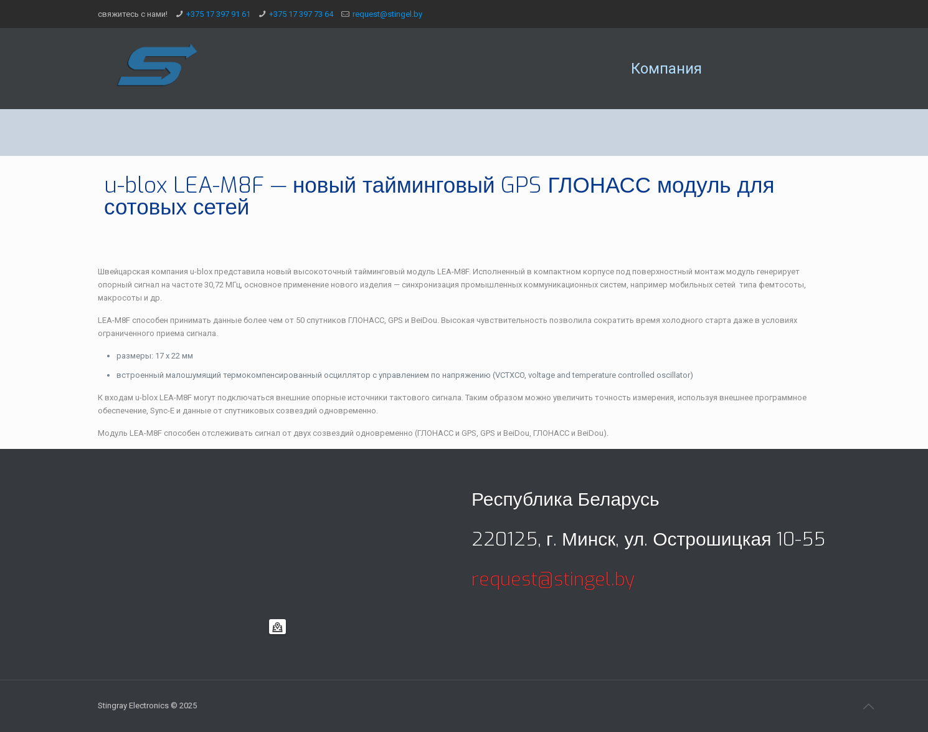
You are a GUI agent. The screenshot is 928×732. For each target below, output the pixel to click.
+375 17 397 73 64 (301, 14)
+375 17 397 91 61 (218, 14)
